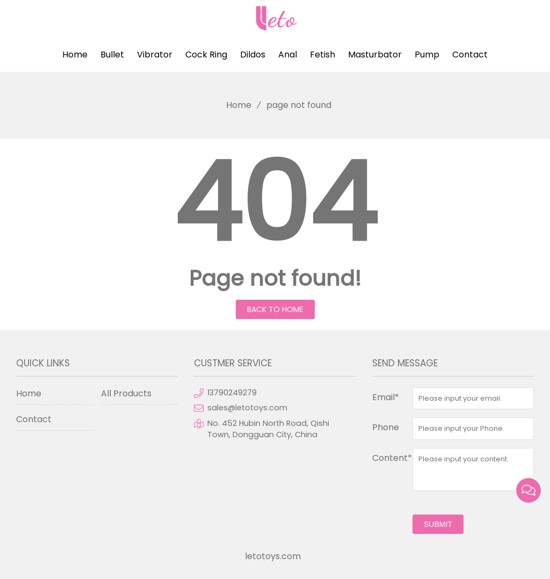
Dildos (252, 54)
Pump (427, 54)
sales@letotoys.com (247, 407)
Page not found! (275, 278)
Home (75, 54)
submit (438, 524)
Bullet (112, 54)
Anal (287, 54)
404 (275, 203)
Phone (385, 427)
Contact (470, 54)
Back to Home (275, 309)
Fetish (322, 54)
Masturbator (375, 54)
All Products (126, 393)
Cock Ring (206, 54)
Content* (392, 458)
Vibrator (154, 54)
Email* (385, 397)
